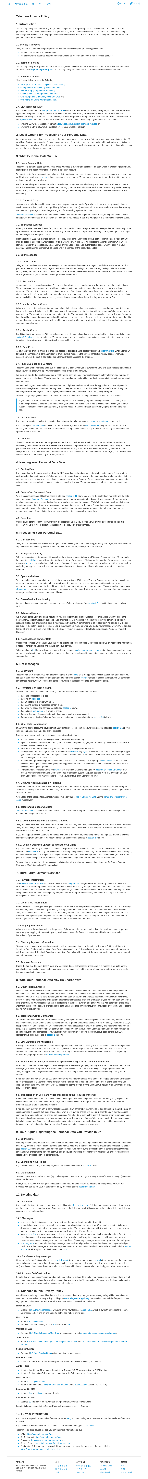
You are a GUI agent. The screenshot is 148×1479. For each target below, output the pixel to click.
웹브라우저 (105, 1472)
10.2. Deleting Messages (41, 1310)
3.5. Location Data (35, 1321)
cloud (93, 421)
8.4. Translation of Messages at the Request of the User (52, 1341)
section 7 (67, 708)
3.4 (54, 1324)
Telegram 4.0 (73, 883)
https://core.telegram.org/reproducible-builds (40, 1449)
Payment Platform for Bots (32, 883)
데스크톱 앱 (105, 1462)
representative (26, 119)
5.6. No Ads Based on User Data (44, 1333)
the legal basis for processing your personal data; (43, 84)
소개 (57, 1462)
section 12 (87, 1166)
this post (40, 1393)
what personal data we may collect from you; (40, 87)
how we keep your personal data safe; (38, 91)
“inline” (84, 678)
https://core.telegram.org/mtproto (46, 1440)
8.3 (30, 1393)
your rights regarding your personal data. (39, 100)
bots (76, 675)
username (43, 177)
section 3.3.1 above (25, 337)
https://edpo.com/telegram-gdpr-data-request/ (77, 124)
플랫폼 (124, 1462)
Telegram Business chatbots (55, 1385)
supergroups (28, 1243)
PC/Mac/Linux (106, 1466)
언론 (57, 1472)
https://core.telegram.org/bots (48, 1437)
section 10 (25, 1149)
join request (38, 711)
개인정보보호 (61, 1469)
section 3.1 (118, 728)
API (40, 3)
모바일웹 (80, 1472)
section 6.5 (99, 717)
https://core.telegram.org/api (39, 1434)
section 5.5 (93, 603)
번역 (123, 1469)
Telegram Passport (40, 499)
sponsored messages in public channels (98, 1333)
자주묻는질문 (21, 3)
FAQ (69, 1418)
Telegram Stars (107, 351)
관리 (48, 3)
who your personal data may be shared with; (40, 97)
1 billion (33, 560)
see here (90, 1425)
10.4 (31, 1402)
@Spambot (21, 589)
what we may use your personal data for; (39, 94)
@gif (85, 751)
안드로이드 (81, 1469)
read (99, 1260)
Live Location (38, 425)
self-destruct (62, 1260)
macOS (103, 1469)
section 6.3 (93, 838)
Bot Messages (81, 1385)
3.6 (68, 1324)
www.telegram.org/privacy (76, 1298)
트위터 (135, 3)
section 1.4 (52, 1035)
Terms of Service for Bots (84, 797)
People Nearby (92, 425)
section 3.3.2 (71, 496)
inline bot (36, 699)
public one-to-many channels (89, 650)
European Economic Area (53, 110)
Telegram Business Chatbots (108, 770)
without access (108, 760)
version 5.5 (31, 1234)
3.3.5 (64, 1249)
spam (28, 563)
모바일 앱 (80, 1462)
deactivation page (87, 1187)
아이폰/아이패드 (83, 1466)
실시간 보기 (126, 1472)
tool (34, 650)
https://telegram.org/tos (41, 69)
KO (121, 3)
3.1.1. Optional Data (36, 1382)
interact (57, 770)
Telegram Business (24, 215)
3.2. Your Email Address (41, 1353)
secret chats (103, 421)
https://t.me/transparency (57, 1054)
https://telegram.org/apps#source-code (53, 1443)
